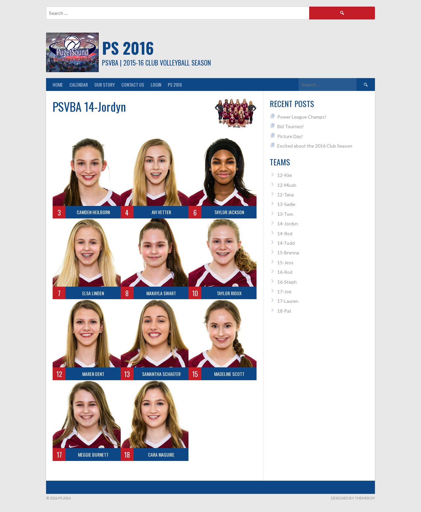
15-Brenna (288, 252)
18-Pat (284, 311)
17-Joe (284, 291)
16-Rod (284, 272)
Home (58, 84)
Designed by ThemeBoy (353, 498)
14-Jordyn (287, 223)
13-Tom (285, 214)
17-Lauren (287, 301)
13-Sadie (286, 204)
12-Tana (285, 194)
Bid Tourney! (290, 126)
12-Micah (286, 185)
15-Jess (285, 262)
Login (156, 84)
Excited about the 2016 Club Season (314, 146)
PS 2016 (128, 47)
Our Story (104, 84)
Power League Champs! (301, 117)
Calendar (78, 84)
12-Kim (284, 175)
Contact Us (132, 84)
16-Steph (287, 282)
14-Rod (284, 233)
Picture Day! (290, 136)
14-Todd (286, 243)
